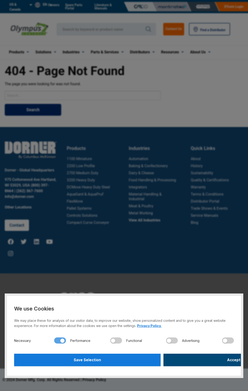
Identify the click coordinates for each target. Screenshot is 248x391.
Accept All (179, 359)
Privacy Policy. (149, 325)
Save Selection (68, 359)
